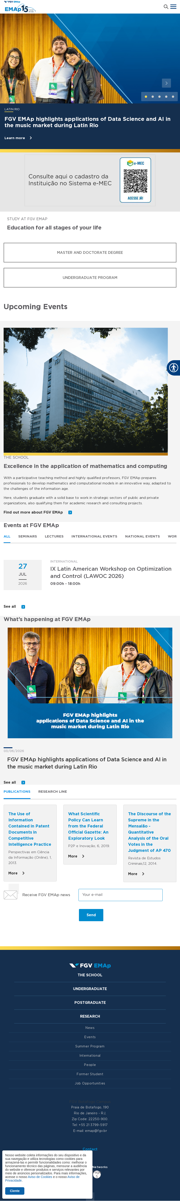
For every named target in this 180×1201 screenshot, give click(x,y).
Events (90, 1037)
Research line (52, 791)
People (90, 1065)
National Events (142, 536)
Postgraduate (90, 1003)
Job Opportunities (90, 1083)
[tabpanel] (90, 585)
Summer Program (90, 1046)
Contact (90, 1149)
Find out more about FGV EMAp (38, 512)
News (90, 1028)
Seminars (27, 536)
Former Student (90, 1074)
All (7, 536)
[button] (13, 83)
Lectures (54, 536)
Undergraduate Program (90, 278)
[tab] (7, 536)
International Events (94, 536)
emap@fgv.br (96, 1131)
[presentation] (38, 917)
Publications (17, 791)
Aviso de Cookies (40, 1177)
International (90, 1055)
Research (90, 1016)
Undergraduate (90, 989)
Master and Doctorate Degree (90, 253)
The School (90, 975)
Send (91, 915)
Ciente (15, 1191)
